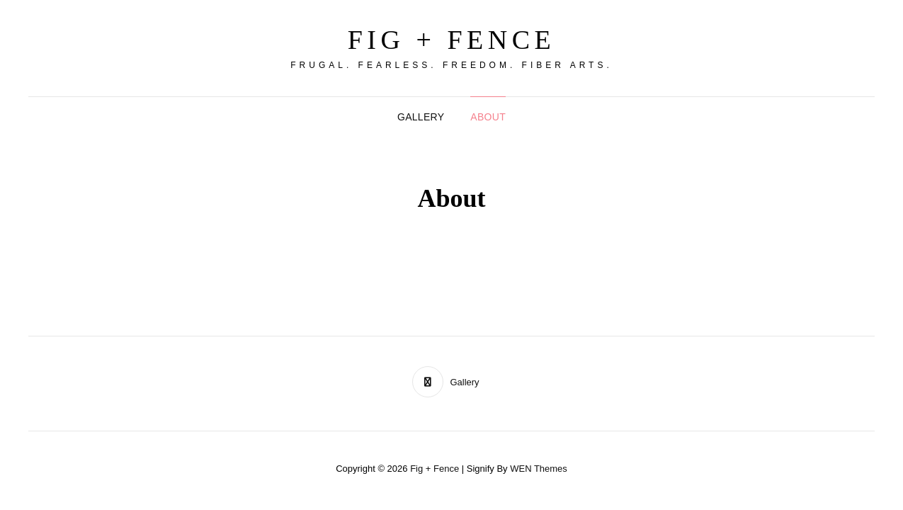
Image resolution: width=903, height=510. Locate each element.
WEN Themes (538, 468)
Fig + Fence (452, 40)
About (488, 117)
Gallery (420, 117)
